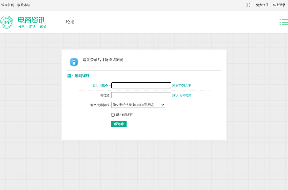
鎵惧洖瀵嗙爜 (181, 95)
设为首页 (7, 5)
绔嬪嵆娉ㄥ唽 (181, 85)
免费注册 (262, 5)
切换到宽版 (248, 5)
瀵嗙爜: (105, 95)
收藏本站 (23, 5)
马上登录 (279, 5)
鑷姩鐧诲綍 (122, 115)
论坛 (70, 22)
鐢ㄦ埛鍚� (100, 85)
